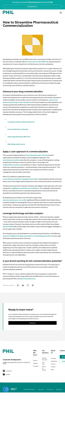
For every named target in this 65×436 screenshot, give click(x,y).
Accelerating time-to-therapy (18, 129)
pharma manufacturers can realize (14, 200)
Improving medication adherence (19, 137)
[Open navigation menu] (60, 12)
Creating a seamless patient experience (21, 122)
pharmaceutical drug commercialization (16, 102)
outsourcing (53, 100)
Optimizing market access (16, 144)
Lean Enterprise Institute (11, 160)
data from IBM (8, 226)
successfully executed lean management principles (20, 179)
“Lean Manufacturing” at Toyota (37, 155)
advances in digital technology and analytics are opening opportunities (27, 236)
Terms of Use (41, 389)
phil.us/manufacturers (28, 279)
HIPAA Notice (59, 389)
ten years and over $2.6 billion (36, 62)
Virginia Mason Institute (11, 165)
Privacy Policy (50, 389)
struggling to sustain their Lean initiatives (24, 188)
